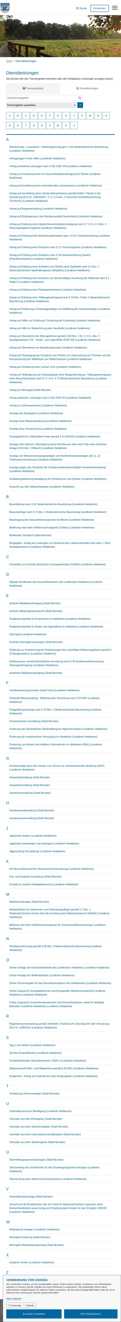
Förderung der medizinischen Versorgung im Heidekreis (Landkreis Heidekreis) (53, 736)
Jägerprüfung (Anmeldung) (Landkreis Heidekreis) (37, 851)
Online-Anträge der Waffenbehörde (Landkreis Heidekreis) (41, 975)
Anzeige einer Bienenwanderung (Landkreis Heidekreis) (40, 421)
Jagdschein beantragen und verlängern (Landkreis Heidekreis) (44, 843)
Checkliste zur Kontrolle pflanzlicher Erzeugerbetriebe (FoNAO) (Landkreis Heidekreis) (57, 564)
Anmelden (98, 8)
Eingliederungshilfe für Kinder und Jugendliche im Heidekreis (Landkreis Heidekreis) (56, 626)
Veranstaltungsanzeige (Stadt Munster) (31, 1196)
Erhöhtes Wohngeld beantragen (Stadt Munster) (36, 642)
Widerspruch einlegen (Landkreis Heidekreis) (34, 1229)
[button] (80, 7)
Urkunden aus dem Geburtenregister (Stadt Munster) (38, 1126)
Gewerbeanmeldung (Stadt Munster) (29, 785)
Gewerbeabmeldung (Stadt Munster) (29, 777)
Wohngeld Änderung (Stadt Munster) (29, 1237)
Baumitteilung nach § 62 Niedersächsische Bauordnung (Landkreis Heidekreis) (53, 504)
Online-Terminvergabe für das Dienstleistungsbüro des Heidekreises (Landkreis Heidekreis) (60, 983)
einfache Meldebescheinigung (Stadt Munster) (35, 603)
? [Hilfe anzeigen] (80, 105)
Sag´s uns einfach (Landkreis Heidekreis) (32, 1045)
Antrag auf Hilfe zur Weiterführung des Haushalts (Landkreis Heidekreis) (49, 328)
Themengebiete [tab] (33, 88)
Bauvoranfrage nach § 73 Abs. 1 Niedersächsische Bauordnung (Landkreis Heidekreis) (57, 512)
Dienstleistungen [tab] (87, 88)
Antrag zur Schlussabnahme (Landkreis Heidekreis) (38, 405)
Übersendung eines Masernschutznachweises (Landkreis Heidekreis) (48, 1179)
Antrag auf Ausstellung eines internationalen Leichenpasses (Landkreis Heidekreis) (55, 185)
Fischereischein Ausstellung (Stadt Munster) (33, 721)
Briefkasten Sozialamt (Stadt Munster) (30, 535)
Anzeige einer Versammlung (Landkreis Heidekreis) (38, 428)
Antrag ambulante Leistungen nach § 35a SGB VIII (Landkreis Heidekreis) (50, 166)
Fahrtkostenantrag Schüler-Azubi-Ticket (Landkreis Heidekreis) (44, 690)
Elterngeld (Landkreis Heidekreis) (28, 634)
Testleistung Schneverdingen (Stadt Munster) (34, 1093)
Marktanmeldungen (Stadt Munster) (29, 901)
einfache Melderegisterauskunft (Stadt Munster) (35, 611)
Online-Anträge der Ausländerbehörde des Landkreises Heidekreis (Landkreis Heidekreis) (59, 967)
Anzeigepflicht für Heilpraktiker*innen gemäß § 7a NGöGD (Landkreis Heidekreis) (54, 436)
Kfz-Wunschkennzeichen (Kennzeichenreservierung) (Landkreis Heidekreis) (51, 869)
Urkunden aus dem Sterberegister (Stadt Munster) (37, 1142)
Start (9, 61)
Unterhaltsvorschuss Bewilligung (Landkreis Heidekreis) (40, 1111)
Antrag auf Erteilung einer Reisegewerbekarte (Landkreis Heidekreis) (47, 289)
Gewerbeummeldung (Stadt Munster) (30, 793)
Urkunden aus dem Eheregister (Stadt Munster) (35, 1119)
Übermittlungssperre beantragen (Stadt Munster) (36, 1159)
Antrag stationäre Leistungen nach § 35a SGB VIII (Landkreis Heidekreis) (50, 397)
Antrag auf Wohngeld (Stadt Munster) (30, 390)
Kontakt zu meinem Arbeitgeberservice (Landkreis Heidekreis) (43, 884)
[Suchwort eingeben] (41, 98)
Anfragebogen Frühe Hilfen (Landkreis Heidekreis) (37, 158)
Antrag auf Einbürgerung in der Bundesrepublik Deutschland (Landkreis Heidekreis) (55, 216)
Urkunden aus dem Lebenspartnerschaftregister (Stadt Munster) (45, 1134)
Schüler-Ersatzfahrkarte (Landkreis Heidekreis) (35, 1053)
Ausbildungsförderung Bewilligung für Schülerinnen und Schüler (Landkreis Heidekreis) (57, 479)
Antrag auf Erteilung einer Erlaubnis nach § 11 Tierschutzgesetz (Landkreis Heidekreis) (57, 247)
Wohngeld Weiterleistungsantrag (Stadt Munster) (36, 1245)
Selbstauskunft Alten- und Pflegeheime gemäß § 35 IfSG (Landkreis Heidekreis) (53, 1068)
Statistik (30, 1305)
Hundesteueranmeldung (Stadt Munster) (31, 818)
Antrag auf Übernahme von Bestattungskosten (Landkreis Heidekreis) (48, 347)
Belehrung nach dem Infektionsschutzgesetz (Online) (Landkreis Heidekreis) (51, 527)
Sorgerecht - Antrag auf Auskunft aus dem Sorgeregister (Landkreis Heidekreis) (53, 1076)
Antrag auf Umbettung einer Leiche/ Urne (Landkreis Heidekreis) (45, 367)
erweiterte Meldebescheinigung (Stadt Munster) (35, 673)
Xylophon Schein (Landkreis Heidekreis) (31, 1262)
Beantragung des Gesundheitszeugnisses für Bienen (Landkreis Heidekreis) (51, 519)
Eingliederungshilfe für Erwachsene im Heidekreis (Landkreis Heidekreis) (50, 618)
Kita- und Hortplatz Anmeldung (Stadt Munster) (35, 876)
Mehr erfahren (13, 1298)
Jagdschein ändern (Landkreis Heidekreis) (33, 835)
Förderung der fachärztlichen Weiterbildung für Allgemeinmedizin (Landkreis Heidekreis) (58, 729)
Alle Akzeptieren (91, 1314)
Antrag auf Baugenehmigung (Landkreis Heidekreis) (38, 208)
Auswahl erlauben (34, 1314)
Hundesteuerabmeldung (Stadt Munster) (31, 810)
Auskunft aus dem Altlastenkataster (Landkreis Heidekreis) (42, 486)
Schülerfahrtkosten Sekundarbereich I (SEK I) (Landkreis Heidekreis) (47, 1060)
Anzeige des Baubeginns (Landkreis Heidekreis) (36, 413)
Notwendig (16, 1305)
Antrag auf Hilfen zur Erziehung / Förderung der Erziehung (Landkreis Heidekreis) (54, 320)
